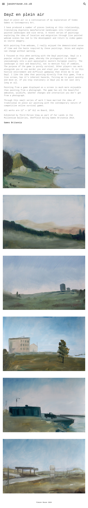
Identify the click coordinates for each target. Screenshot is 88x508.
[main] (44, 69)
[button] (3, 4)
